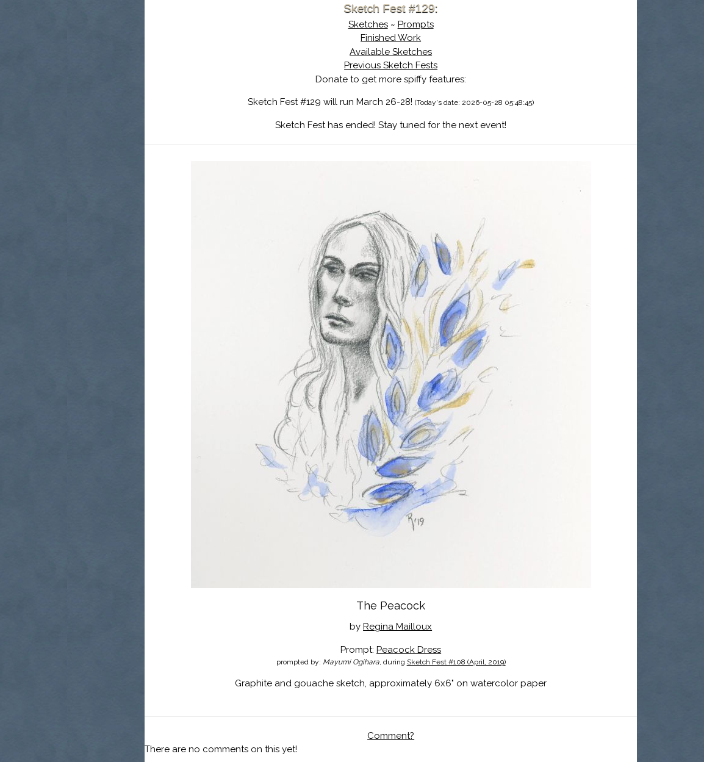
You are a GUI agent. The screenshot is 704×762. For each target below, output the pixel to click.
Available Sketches (443, 51)
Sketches (420, 24)
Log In (128, 143)
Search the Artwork (158, 124)
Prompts (468, 24)
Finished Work (443, 37)
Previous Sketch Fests (443, 65)
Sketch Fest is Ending (158, 68)
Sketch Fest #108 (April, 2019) (508, 639)
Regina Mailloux (449, 603)
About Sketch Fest (158, 87)
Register (183, 143)
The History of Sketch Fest (158, 106)
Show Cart (139, 159)
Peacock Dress (461, 626)
